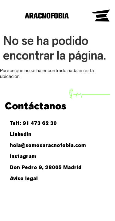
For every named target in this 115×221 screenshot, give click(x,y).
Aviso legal (24, 178)
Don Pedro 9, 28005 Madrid (46, 167)
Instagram (23, 156)
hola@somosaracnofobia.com (48, 145)
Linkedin (20, 134)
